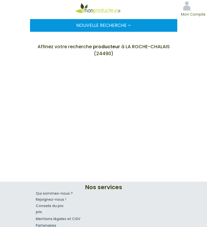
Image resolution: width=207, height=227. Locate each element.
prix (39, 211)
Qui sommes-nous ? (54, 193)
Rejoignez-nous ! (51, 199)
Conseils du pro (50, 205)
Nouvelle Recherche (103, 25)
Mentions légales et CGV (58, 218)
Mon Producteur (104, 8)
